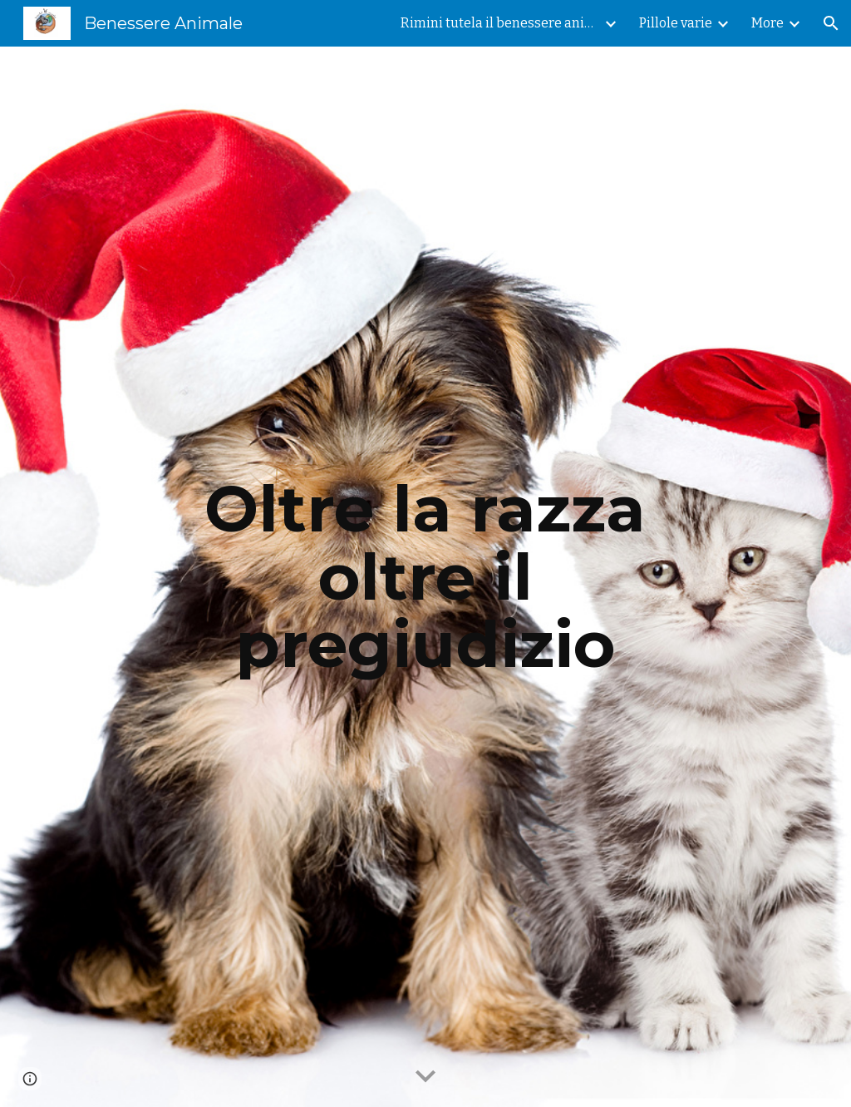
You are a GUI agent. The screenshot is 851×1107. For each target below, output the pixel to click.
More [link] (767, 23)
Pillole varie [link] (675, 23)
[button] (831, 23)
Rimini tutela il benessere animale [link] (500, 23)
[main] (425, 577)
